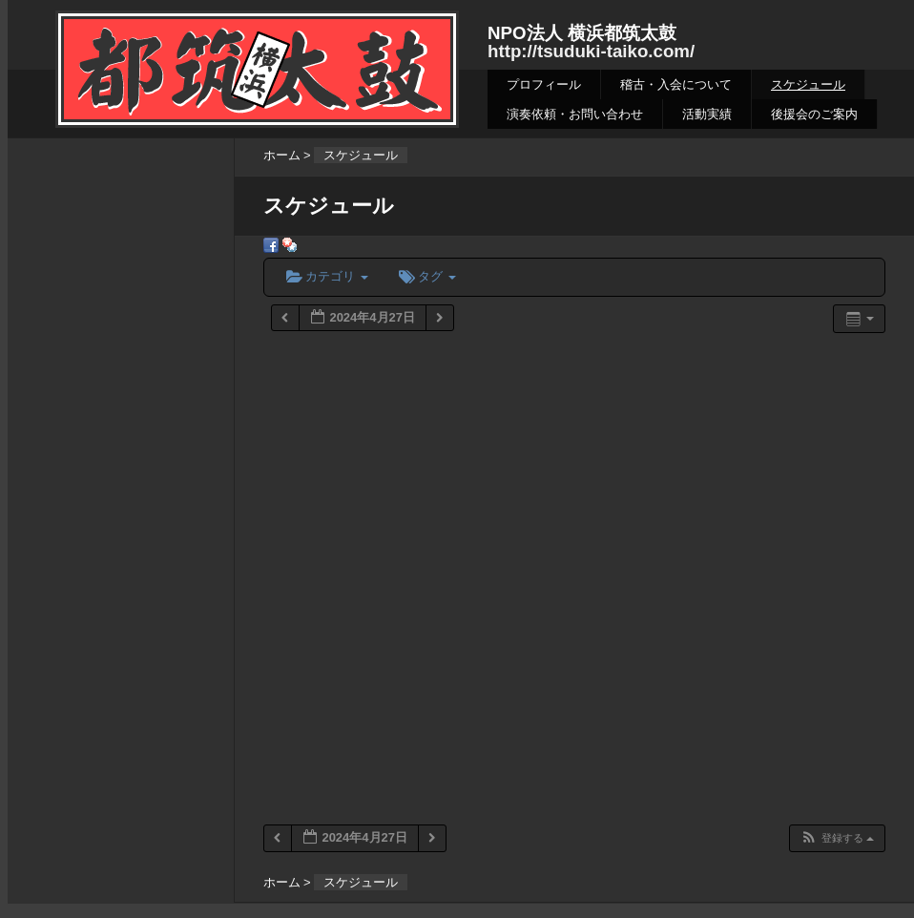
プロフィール (544, 84)
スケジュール (808, 84)
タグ (427, 276)
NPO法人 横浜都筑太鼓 (582, 33)
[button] (836, 838)
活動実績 (707, 114)
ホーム (282, 155)
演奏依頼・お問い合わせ (575, 114)
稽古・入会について (676, 84)
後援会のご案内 (814, 114)
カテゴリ (327, 276)
